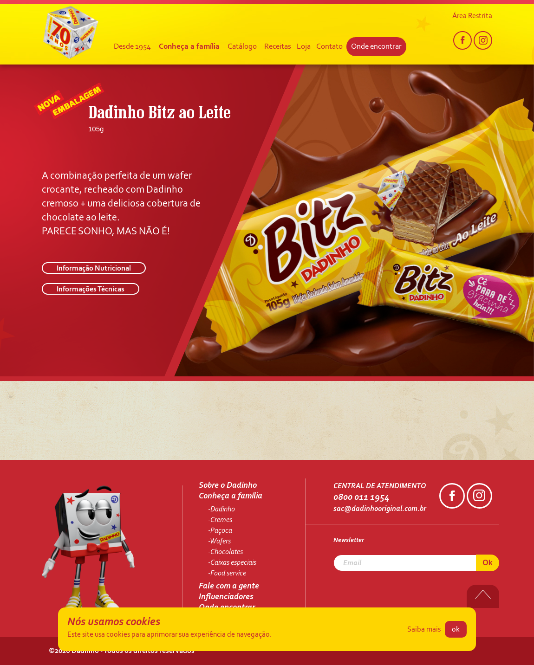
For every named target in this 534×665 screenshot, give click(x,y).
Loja (304, 47)
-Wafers (219, 541)
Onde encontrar (376, 47)
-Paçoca (220, 531)
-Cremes (220, 520)
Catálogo (242, 47)
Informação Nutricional (94, 268)
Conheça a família (189, 47)
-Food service (227, 573)
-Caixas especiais (232, 563)
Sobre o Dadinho (228, 486)
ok (456, 629)
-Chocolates (225, 552)
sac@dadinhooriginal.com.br (379, 509)
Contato (329, 47)
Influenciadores (226, 597)
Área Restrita (472, 16)
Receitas (277, 47)
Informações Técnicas (90, 289)
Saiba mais (424, 629)
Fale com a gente (229, 586)
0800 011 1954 (361, 497)
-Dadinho (221, 509)
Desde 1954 (132, 47)
